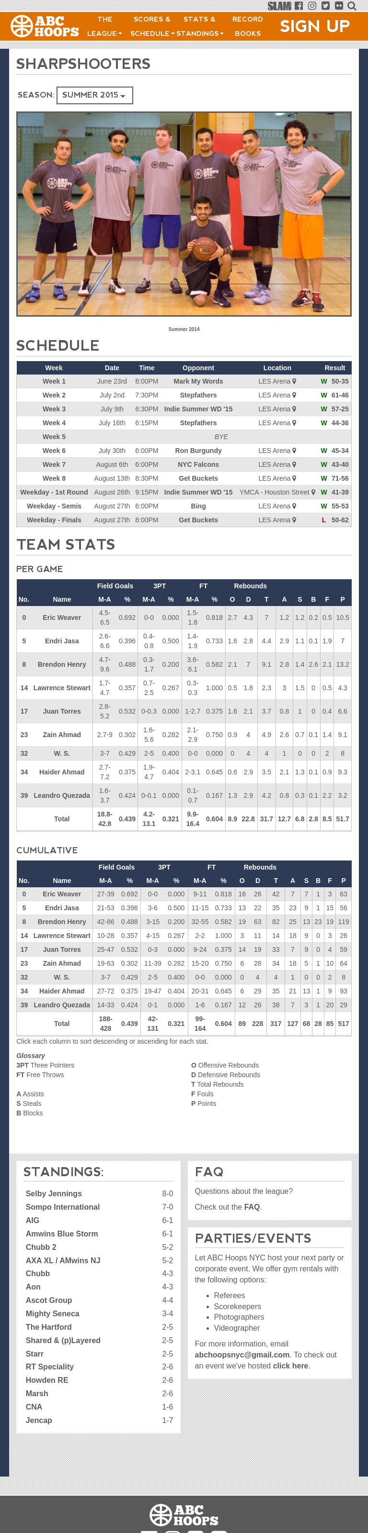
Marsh (37, 1394)
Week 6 (54, 450)
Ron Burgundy (198, 450)
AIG (32, 1220)
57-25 (340, 409)
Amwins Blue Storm (62, 1234)
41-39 (340, 492)
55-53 (340, 506)
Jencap (39, 1420)
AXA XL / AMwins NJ (63, 1261)
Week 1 (54, 381)
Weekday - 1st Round (54, 492)
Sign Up (315, 26)
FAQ (252, 1207)
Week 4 (54, 423)
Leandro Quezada (62, 795)
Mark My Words (198, 381)
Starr (35, 1354)
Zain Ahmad (62, 735)
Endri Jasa (62, 641)
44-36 (340, 423)
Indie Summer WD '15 (198, 409)
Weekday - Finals (54, 520)
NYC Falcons (198, 464)
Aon (33, 1287)
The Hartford (49, 1327)
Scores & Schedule (152, 26)
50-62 (340, 520)
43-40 (340, 464)
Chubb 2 (41, 1247)
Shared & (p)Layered (63, 1340)
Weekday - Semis (54, 506)
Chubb (38, 1273)
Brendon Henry (62, 664)
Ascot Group (49, 1300)
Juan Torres (62, 711)
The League (104, 26)
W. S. (62, 753)
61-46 (340, 395)
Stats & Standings (200, 26)
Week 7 (54, 464)
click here (291, 1366)
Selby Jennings (54, 1194)
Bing (198, 506)
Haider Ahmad (61, 772)
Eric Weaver (62, 617)
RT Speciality (50, 1367)
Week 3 (54, 409)
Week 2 (54, 395)
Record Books (247, 26)
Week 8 (54, 478)
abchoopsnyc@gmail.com (242, 1355)
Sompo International (63, 1207)
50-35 (340, 381)
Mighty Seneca (53, 1314)
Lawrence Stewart (62, 688)
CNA (34, 1407)
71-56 (340, 478)
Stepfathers (198, 395)
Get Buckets (198, 478)
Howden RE (47, 1380)
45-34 (340, 450)
